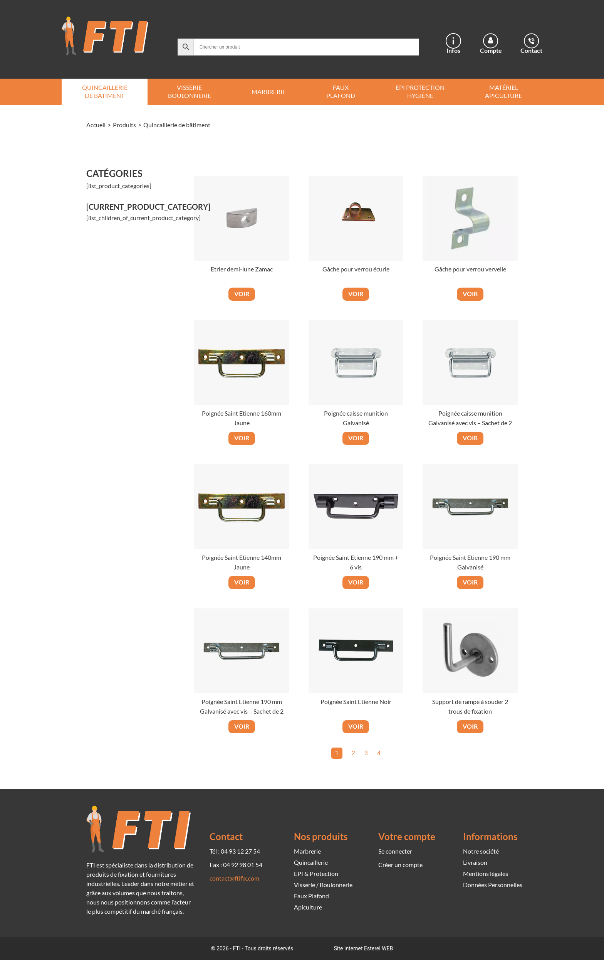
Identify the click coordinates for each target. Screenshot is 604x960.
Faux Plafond (340, 91)
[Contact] (531, 41)
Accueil (96, 124)
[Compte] (490, 41)
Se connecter (395, 851)
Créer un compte (400, 864)
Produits (124, 124)
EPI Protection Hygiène (420, 91)
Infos (453, 50)
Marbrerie (269, 91)
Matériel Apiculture (503, 91)
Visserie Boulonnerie (189, 91)
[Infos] (453, 41)
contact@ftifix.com (234, 878)
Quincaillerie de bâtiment (105, 91)
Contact (531, 50)
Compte (491, 50)
